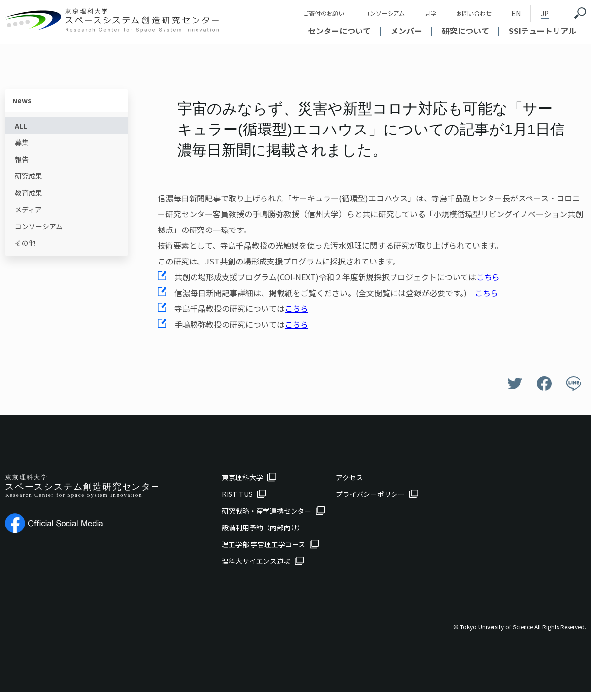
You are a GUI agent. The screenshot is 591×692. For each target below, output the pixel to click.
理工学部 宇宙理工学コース (263, 544)
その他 (25, 243)
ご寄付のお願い (323, 13)
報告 (22, 159)
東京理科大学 (242, 477)
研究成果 (28, 176)
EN (516, 13)
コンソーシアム (384, 13)
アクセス (349, 477)
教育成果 (28, 193)
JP (545, 13)
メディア (28, 209)
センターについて (339, 30)
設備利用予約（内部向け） (263, 527)
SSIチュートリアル (542, 30)
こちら (488, 277)
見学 (430, 13)
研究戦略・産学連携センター (266, 511)
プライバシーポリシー (370, 494)
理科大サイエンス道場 (256, 561)
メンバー (406, 30)
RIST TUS (237, 494)
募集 (22, 142)
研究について (465, 30)
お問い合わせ (474, 13)
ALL (21, 126)
